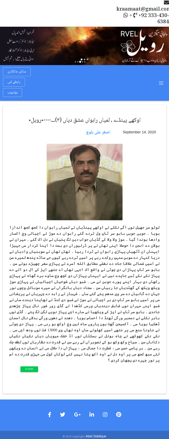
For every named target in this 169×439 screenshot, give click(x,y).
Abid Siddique (96, 436)
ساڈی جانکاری (16, 72)
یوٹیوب (12, 92)
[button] (12, 46)
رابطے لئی (13, 82)
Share (29, 369)
